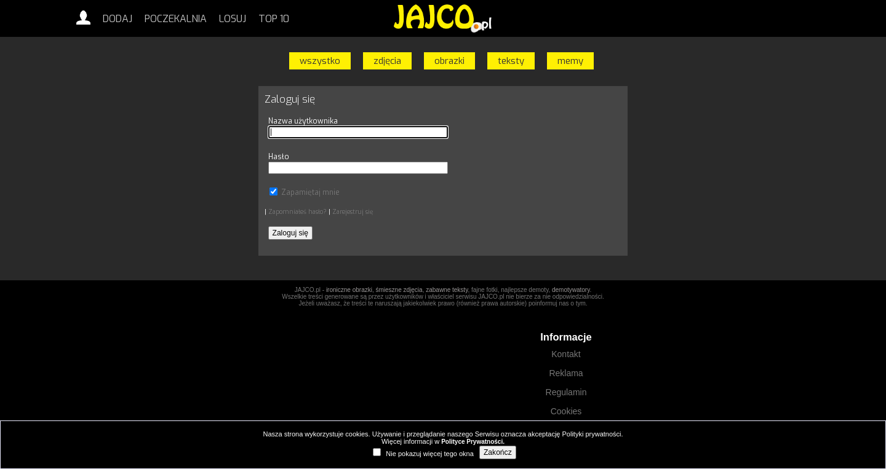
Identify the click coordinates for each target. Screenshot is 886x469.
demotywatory (571, 289)
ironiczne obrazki (349, 289)
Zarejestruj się (352, 212)
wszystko (320, 61)
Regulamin (566, 392)
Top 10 (273, 18)
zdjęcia (387, 61)
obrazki (449, 61)
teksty (511, 61)
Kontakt (565, 354)
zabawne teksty (447, 289)
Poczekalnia (176, 18)
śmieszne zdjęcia (398, 289)
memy (570, 61)
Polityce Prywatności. (473, 441)
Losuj (232, 18)
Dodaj (117, 18)
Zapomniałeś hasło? (297, 212)
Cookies (566, 411)
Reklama (566, 373)
